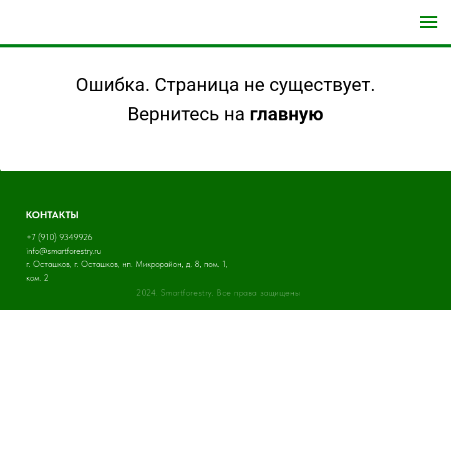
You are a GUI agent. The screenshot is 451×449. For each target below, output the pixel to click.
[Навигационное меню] (428, 22)
